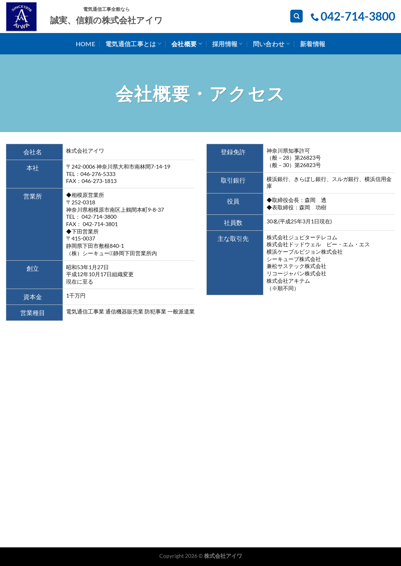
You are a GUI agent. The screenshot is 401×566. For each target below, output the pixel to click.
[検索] (296, 16)
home (85, 43)
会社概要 (186, 44)
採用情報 (227, 44)
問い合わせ (271, 44)
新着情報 (312, 43)
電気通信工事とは (133, 44)
